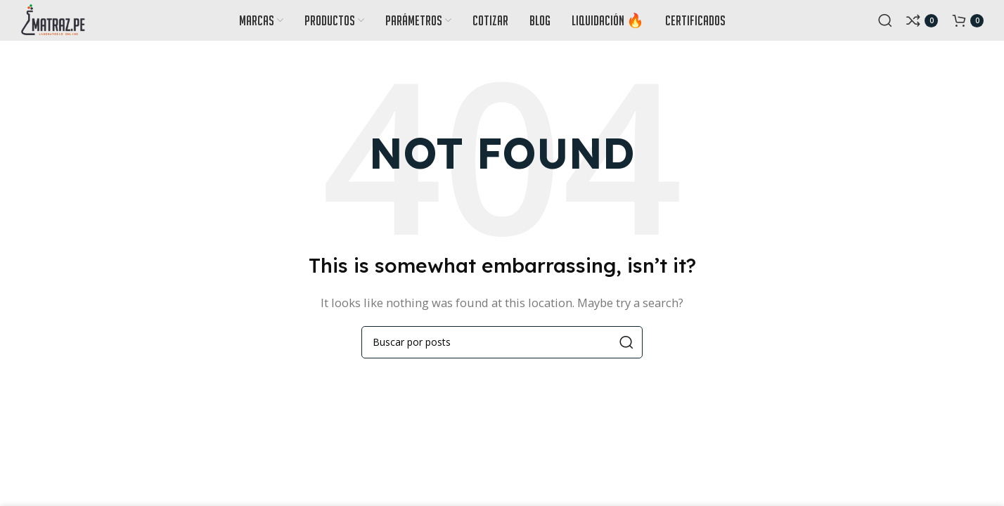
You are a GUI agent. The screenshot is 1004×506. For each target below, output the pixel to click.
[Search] (885, 25)
